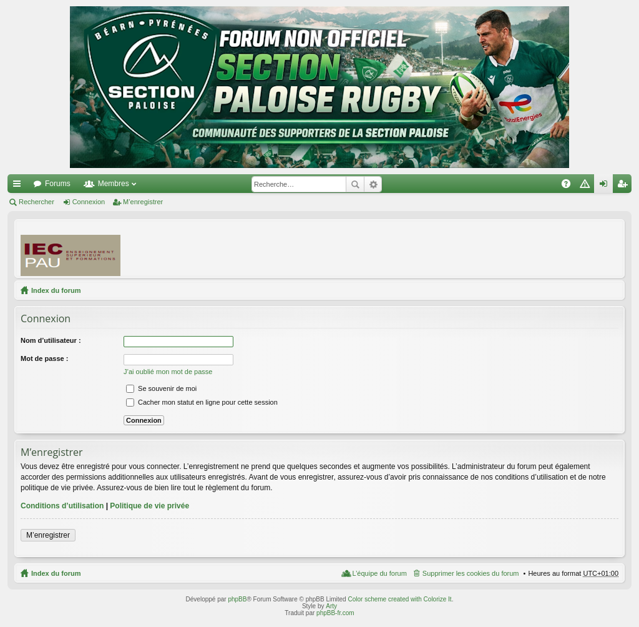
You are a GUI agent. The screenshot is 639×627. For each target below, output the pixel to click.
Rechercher (355, 184)
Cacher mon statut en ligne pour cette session (202, 402)
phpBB (237, 599)
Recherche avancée (372, 184)
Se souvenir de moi (161, 388)
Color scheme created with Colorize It (399, 599)
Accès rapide (19, 186)
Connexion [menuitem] (606, 186)
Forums (58, 183)
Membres (113, 183)
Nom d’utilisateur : (51, 340)
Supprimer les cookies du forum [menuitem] (470, 573)
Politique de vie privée (149, 505)
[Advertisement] (391, 248)
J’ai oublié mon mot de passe (168, 371)
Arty (331, 606)
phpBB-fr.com (335, 613)
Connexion (88, 201)
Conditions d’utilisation (62, 505)
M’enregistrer (143, 201)
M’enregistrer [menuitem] (625, 186)
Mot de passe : (44, 358)
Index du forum (55, 290)
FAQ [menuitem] (570, 186)
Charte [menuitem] (587, 186)
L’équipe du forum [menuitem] (379, 573)
